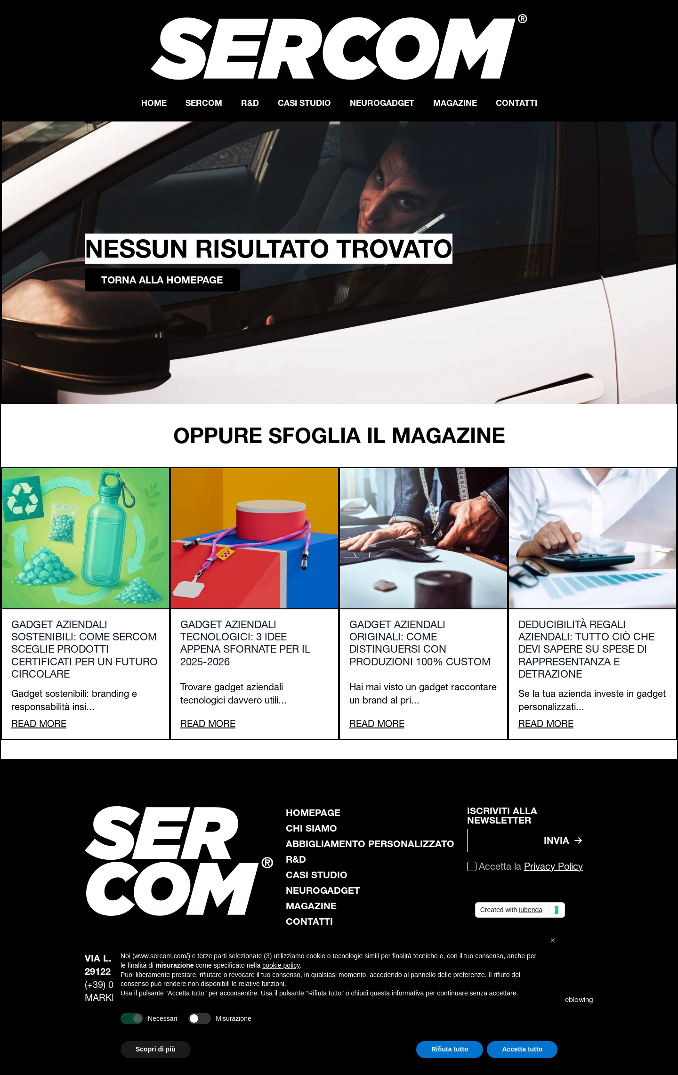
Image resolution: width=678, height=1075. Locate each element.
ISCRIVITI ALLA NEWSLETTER (502, 815)
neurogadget (323, 890)
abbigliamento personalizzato (370, 843)
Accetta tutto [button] (522, 1049)
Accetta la (531, 866)
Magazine (455, 103)
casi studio (316, 875)
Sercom (204, 103)
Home (154, 103)
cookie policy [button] (280, 965)
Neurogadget (382, 103)
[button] (552, 940)
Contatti (516, 103)
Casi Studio (304, 103)
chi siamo (311, 828)
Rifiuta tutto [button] (449, 1049)
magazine (311, 906)
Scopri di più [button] (156, 1049)
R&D (250, 103)
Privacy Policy (553, 866)
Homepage (313, 812)
